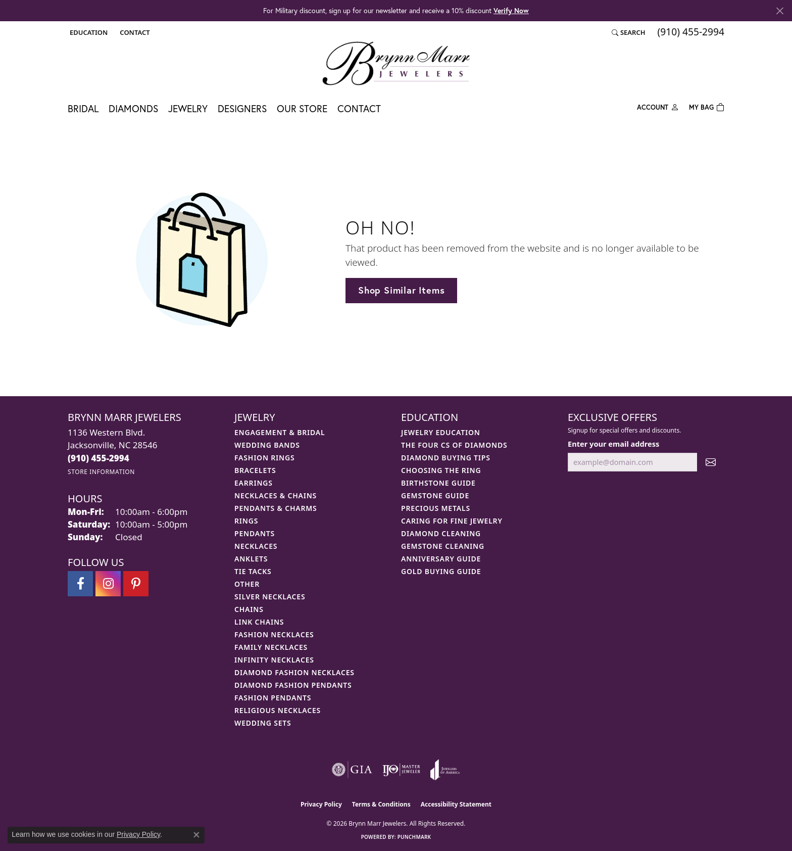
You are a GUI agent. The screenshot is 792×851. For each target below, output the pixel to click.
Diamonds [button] (133, 108)
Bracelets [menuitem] (255, 470)
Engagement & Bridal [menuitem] (279, 432)
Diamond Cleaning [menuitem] (441, 533)
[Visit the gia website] (352, 769)
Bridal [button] (83, 108)
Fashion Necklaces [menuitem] (274, 634)
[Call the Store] (98, 458)
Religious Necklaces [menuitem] (277, 710)
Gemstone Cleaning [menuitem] (442, 546)
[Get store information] (101, 471)
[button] (88, 32)
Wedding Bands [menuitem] (267, 445)
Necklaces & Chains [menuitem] (275, 495)
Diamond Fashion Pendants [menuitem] (293, 685)
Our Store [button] (302, 108)
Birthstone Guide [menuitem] (438, 483)
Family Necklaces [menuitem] (271, 647)
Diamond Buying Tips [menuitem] (445, 457)
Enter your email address (613, 444)
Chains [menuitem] (249, 609)
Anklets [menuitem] (251, 558)
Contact (359, 108)
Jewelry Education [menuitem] (440, 432)
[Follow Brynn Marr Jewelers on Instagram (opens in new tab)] (108, 583)
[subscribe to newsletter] (710, 462)
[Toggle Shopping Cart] (706, 106)
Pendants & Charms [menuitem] (275, 508)
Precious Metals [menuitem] (435, 508)
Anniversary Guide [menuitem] (441, 558)
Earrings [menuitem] (253, 483)
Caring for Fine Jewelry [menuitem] (452, 521)
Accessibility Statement (456, 804)
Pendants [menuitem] (254, 533)
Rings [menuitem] (246, 521)
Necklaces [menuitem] (255, 546)
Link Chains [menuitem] (259, 622)
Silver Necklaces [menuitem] (269, 596)
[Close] (779, 11)
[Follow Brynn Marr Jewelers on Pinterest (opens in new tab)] (135, 583)
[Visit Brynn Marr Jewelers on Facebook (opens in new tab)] (80, 583)
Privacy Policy (321, 804)
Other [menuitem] (247, 584)
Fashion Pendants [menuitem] (272, 697)
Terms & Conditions (381, 804)
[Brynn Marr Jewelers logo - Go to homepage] (396, 63)
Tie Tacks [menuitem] (253, 571)
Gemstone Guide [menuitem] (435, 495)
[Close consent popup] (196, 835)
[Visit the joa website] (445, 769)
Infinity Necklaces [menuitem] (274, 660)
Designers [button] (242, 108)
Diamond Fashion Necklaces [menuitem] (294, 672)
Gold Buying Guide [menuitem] (441, 571)
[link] (134, 32)
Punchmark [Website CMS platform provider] (414, 836)
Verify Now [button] (511, 10)
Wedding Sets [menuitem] (262, 723)
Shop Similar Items (401, 290)
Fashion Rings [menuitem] (264, 457)
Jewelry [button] (188, 108)
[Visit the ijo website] (401, 769)
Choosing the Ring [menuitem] (441, 470)
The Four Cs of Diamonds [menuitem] (454, 445)
